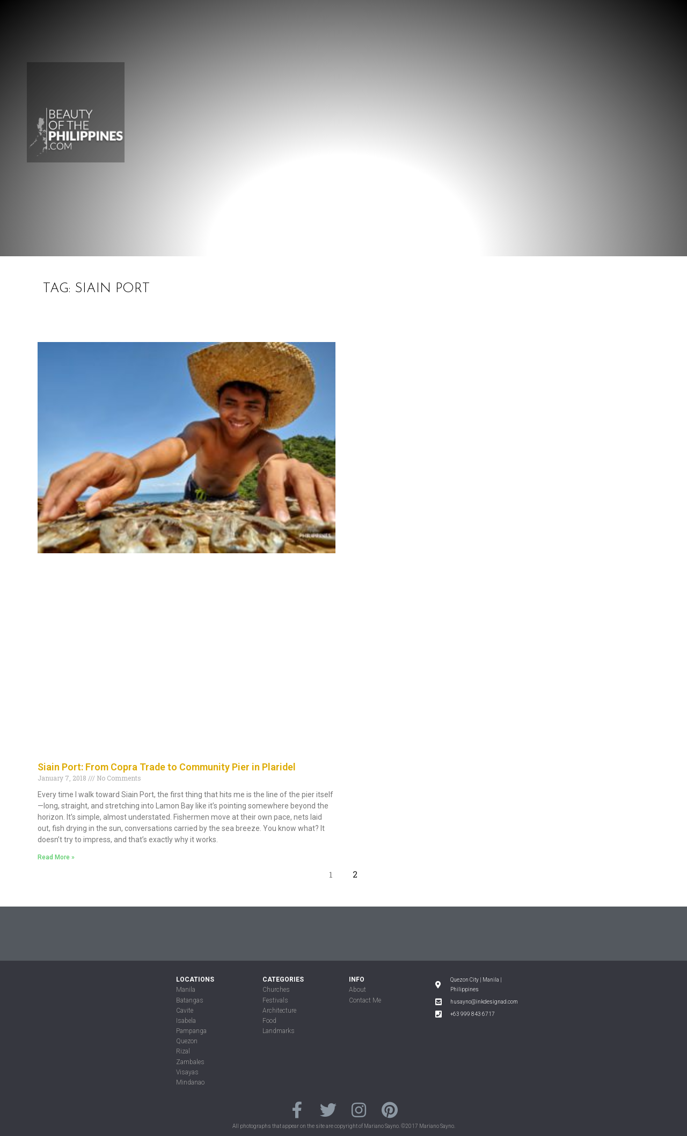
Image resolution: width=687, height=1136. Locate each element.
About (357, 989)
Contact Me (365, 1000)
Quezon (187, 1041)
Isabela (186, 1020)
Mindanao (190, 1082)
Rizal (183, 1051)
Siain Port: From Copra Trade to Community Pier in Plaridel (167, 767)
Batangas (189, 1000)
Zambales (190, 1062)
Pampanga (191, 1031)
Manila (185, 989)
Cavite (184, 1010)
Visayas (187, 1072)
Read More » (56, 857)
